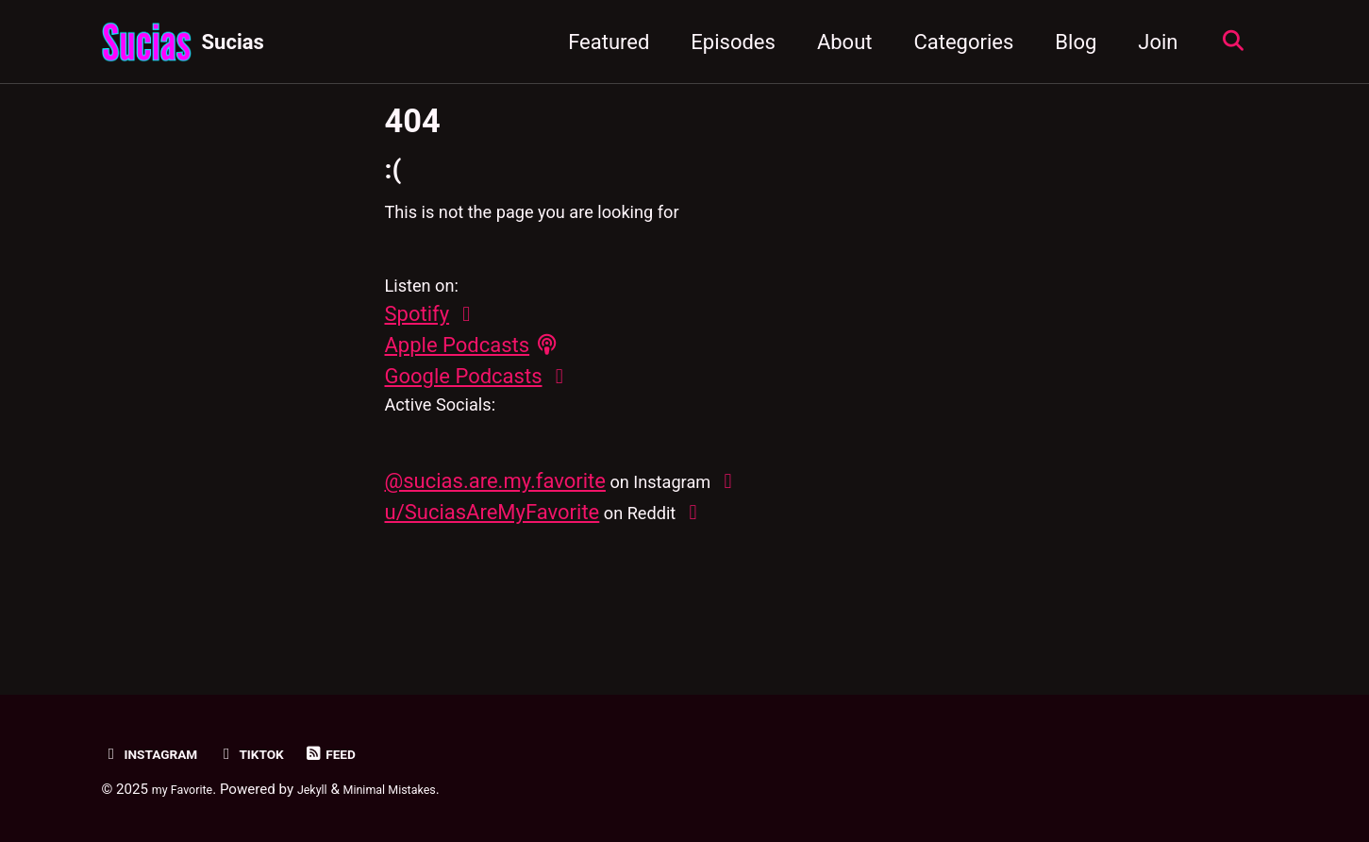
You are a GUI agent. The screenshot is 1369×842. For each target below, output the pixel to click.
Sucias (233, 42)
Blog (1066, 42)
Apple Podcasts (457, 376)
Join (1148, 42)
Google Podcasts (464, 407)
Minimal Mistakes (418, 789)
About (834, 42)
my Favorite (188, 789)
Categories (954, 42)
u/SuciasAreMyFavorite (492, 558)
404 (413, 121)
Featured (599, 42)
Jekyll (328, 789)
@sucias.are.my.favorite (495, 527)
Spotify (417, 345)
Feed (359, 754)
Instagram (158, 754)
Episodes (723, 42)
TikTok (271, 754)
